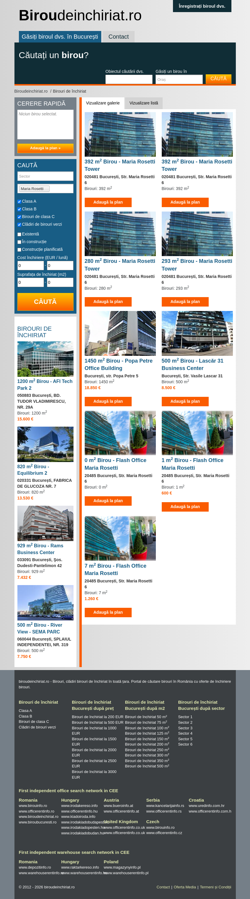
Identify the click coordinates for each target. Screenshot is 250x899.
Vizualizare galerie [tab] (103, 103)
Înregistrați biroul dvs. (202, 6)
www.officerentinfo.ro (36, 811)
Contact (119, 36)
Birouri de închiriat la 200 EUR (97, 717)
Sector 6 (185, 744)
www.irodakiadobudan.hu (82, 833)
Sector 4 (185, 733)
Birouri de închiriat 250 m (147, 750)
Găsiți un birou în (171, 71)
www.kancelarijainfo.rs (165, 805)
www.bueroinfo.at (118, 805)
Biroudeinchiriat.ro (31, 91)
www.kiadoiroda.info (78, 816)
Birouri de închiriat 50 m (146, 717)
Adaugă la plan (108, 202)
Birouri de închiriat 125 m (147, 733)
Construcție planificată (42, 249)
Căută (218, 78)
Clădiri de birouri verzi (42, 224)
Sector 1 (185, 717)
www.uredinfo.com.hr (206, 805)
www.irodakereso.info (79, 805)
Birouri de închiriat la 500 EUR (97, 722)
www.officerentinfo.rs (164, 811)
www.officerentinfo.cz (164, 833)
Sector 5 (185, 739)
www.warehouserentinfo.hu (84, 873)
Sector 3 (185, 728)
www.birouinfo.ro (33, 805)
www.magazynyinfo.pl (122, 867)
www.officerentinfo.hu (79, 811)
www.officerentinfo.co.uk (124, 827)
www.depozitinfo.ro (35, 867)
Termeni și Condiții (215, 887)
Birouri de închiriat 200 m (147, 744)
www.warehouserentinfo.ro (41, 873)
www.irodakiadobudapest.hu (85, 822)
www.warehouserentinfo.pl (126, 873)
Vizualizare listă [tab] (144, 103)
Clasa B (29, 209)
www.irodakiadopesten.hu (83, 827)
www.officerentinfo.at (121, 811)
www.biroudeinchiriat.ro (38, 816)
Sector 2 (185, 722)
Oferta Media (185, 887)
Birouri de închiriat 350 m (147, 761)
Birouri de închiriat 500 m (147, 766)
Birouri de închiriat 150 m (147, 739)
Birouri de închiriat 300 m (147, 755)
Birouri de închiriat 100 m (147, 728)
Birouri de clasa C (38, 216)
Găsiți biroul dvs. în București (60, 36)
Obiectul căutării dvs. (124, 71)
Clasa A (29, 201)
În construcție (34, 241)
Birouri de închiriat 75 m (146, 722)
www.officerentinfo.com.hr (211, 811)
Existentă (30, 234)
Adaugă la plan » (45, 148)
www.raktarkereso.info (80, 867)
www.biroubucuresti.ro (38, 822)
